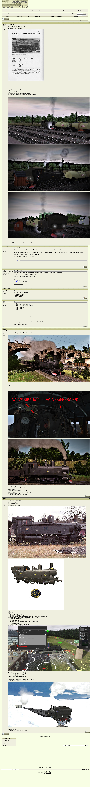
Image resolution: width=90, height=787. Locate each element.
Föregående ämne (43, 736)
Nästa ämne (48, 736)
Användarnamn (74, 13)
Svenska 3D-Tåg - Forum (8, 13)
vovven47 (5, 24)
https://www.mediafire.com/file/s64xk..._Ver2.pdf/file (17, 680)
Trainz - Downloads (20, 13)
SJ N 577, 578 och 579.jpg (21, 281)
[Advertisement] (43, 6)
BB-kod (4, 743)
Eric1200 (5, 290)
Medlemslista (37, 16)
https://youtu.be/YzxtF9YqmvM (13, 620)
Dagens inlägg (76, 16)
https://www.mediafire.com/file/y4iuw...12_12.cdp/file (17, 730)
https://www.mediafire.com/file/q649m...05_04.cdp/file (18, 240)
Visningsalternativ (83, 20)
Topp (88, 769)
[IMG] (3, 744)
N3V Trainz (14, 13)
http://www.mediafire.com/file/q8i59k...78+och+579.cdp (24, 276)
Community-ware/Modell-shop (56, 16)
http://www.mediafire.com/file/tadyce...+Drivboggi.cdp (24, 256)
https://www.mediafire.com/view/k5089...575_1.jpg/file (24, 318)
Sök (85, 16)
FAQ (28, 16)
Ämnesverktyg (76, 20)
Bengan (4, 247)
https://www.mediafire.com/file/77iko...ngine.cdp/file (17, 494)
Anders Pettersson (48, 773)
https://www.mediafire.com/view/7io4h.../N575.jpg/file (24, 313)
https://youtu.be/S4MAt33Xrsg (13, 623)
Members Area (19, 16)
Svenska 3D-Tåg (84, 769)
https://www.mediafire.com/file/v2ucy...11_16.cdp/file (17, 490)
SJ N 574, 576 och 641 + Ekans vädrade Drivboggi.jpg (25, 261)
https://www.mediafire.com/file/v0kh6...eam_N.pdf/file (18, 487)
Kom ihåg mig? (84, 13)
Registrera (7, 16)
